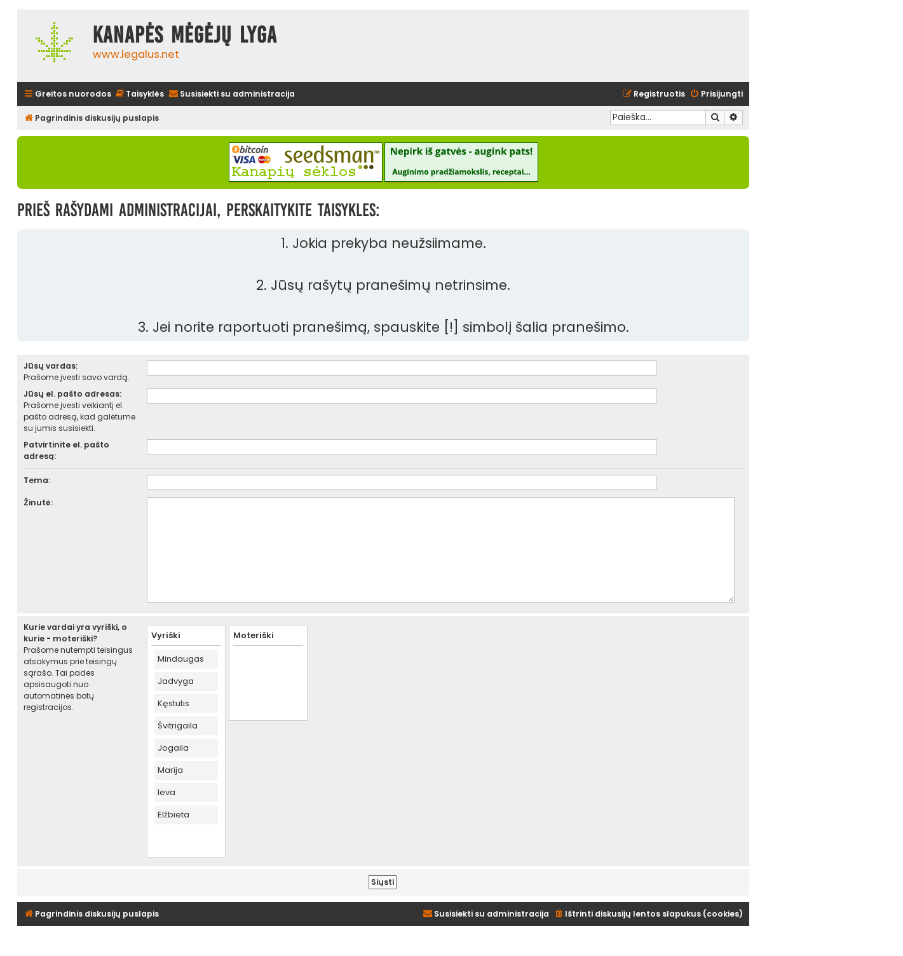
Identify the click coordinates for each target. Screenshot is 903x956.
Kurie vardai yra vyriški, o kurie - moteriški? (75, 633)
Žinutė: (38, 502)
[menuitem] (139, 94)
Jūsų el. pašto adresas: (72, 393)
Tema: (37, 480)
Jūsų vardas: (51, 365)
